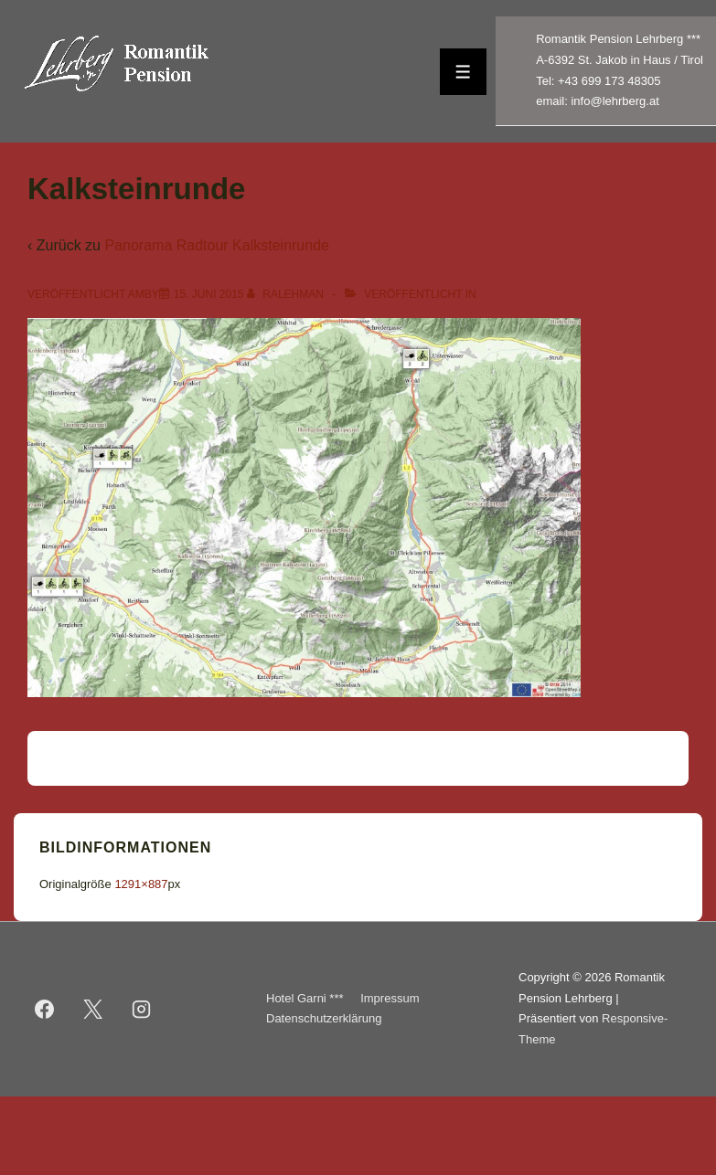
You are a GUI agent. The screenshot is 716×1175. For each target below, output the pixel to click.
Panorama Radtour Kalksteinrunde (216, 245)
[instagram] (141, 1009)
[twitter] (93, 1009)
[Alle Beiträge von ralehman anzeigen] (286, 294)
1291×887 (140, 884)
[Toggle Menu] (463, 71)
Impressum (389, 998)
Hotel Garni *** (305, 998)
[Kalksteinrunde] (209, 294)
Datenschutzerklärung (323, 1018)
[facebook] (44, 1009)
